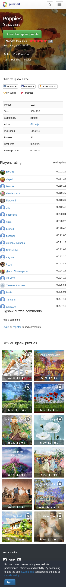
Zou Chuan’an (21, 54)
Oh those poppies (49, 419)
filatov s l (11, 200)
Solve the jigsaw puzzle (22, 34)
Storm (17, 387)
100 (8, 207)
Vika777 (10, 278)
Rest (17, 355)
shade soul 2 (13, 193)
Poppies (27, 59)
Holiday (49, 451)
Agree (10, 582)
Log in (6, 327)
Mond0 (10, 186)
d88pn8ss (11, 214)
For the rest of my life (17, 419)
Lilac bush (17, 516)
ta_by (9, 264)
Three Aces (49, 516)
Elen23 (10, 228)
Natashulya (12, 250)
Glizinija (34, 124)
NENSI (10, 172)
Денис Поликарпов (17, 271)
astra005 (11, 306)
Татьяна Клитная (16, 285)
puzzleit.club (27, 571)
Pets (16, 484)
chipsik (10, 179)
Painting (15, 59)
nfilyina (10, 257)
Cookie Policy (11, 575)
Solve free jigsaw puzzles (16, 45)
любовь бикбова (15, 243)
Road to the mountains (17, 453)
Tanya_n (10, 299)
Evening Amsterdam (49, 355)
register (17, 327)
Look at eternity (49, 387)
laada (9, 292)
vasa (8, 221)
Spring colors (49, 484)
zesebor (10, 236)
